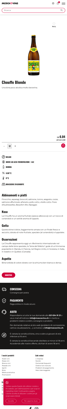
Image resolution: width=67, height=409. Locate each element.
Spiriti (4, 368)
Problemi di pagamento (45, 368)
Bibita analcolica (8, 372)
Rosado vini (6, 365)
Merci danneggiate (43, 370)
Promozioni (6, 375)
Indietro (8, 275)
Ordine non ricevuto (43, 365)
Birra (4, 370)
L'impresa (39, 359)
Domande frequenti (43, 363)
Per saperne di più (36, 401)
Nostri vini (6, 359)
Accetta (11, 401)
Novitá (38, 361)
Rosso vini (5, 361)
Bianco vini (6, 363)
